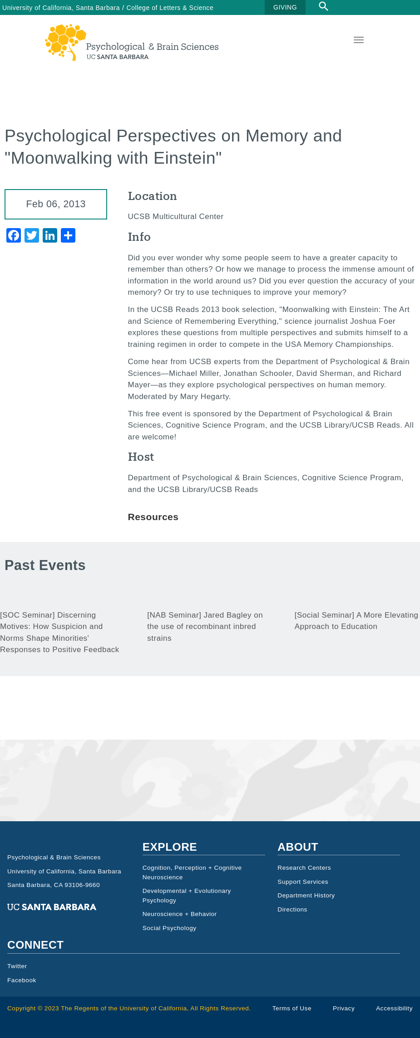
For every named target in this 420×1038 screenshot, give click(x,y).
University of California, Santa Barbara (61, 7)
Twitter (17, 966)
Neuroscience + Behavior (180, 914)
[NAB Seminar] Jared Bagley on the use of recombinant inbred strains (205, 627)
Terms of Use (291, 1008)
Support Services (302, 881)
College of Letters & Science (170, 7)
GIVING (285, 7)
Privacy (344, 1008)
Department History (306, 895)
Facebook (21, 980)
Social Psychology (170, 928)
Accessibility (394, 1008)
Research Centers (304, 867)
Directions (292, 909)
